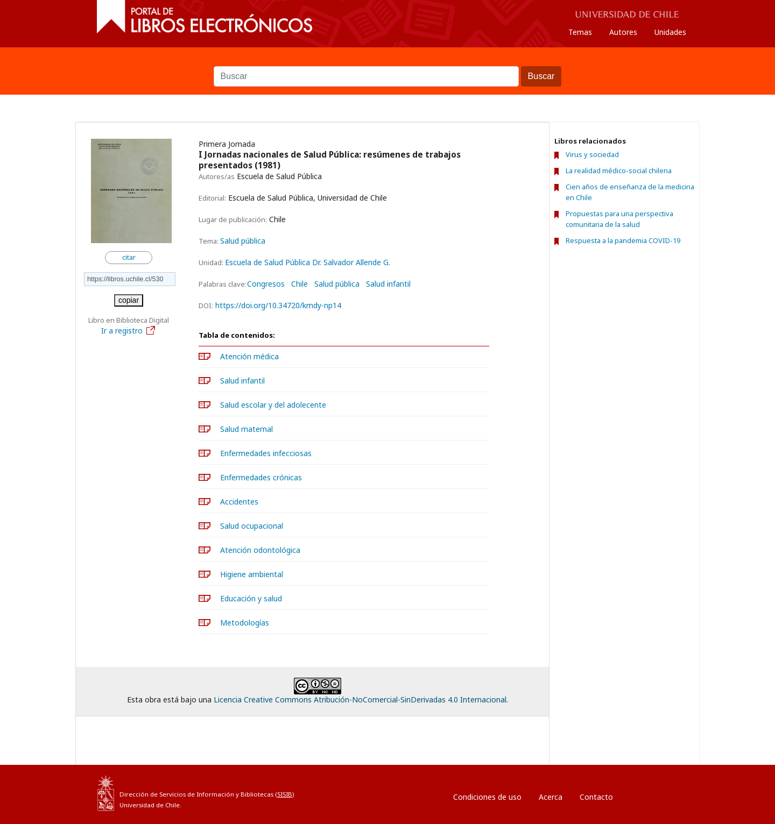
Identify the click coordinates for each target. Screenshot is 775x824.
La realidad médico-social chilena (619, 170)
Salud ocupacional (251, 526)
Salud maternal (246, 429)
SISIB (284, 794)
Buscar (387, 60)
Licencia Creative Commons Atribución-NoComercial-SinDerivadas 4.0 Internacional (360, 699)
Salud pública (242, 241)
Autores (623, 32)
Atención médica (249, 356)
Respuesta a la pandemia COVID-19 (623, 240)
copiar (128, 300)
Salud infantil (388, 284)
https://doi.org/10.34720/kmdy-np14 (278, 305)
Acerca (550, 797)
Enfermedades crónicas (261, 477)
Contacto (596, 797)
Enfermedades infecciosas (266, 453)
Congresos (266, 284)
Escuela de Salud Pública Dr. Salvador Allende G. (307, 262)
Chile (299, 284)
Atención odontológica (260, 550)
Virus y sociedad (592, 154)
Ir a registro (128, 330)
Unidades (670, 32)
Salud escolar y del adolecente (273, 405)
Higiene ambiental (251, 574)
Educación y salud (251, 598)
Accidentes (239, 501)
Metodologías (244, 622)
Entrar (645, 794)
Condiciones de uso (487, 797)
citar (129, 257)
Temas (580, 32)
